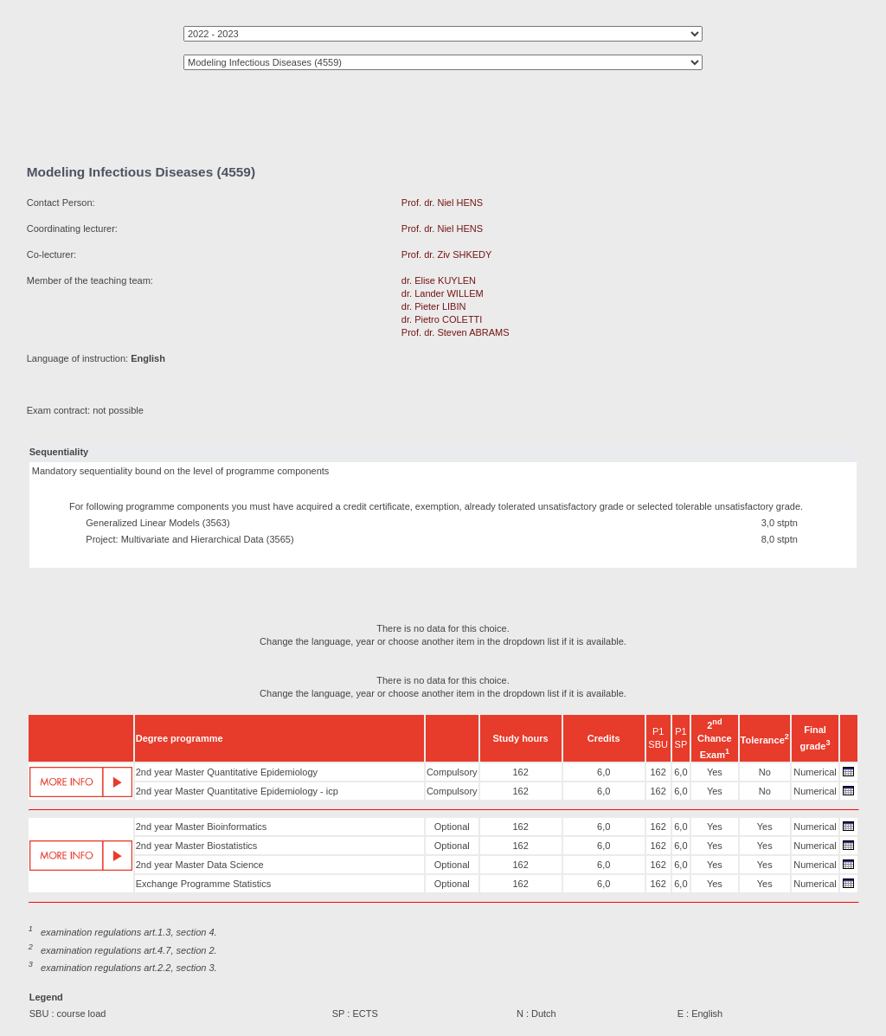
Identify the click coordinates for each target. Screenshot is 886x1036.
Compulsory (452, 772)
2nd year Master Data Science (200, 864)
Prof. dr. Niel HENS (442, 202)
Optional (452, 826)
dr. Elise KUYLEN (438, 280)
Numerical (815, 772)
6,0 (603, 772)
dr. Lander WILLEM (442, 293)
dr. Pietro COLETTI (442, 319)
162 (520, 772)
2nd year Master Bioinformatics (201, 826)
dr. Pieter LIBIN (433, 306)
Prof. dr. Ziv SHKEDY (446, 254)
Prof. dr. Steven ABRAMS (455, 332)
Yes (714, 772)
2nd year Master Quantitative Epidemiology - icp (237, 791)
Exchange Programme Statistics (204, 883)
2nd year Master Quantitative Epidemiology (227, 772)
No (765, 772)
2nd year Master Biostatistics (197, 845)
